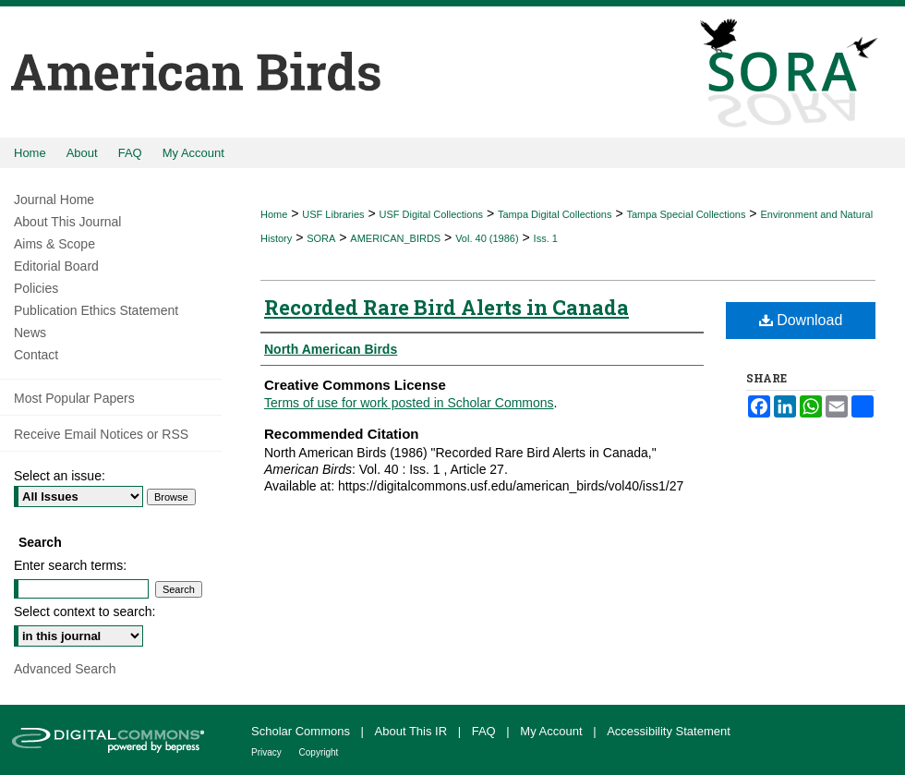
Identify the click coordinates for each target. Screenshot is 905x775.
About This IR (413, 731)
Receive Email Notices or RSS (101, 434)
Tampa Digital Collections (555, 214)
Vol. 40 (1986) (487, 238)
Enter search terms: (70, 565)
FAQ (486, 731)
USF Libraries (333, 214)
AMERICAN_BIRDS (395, 238)
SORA (321, 238)
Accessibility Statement (668, 731)
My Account (552, 731)
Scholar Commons (302, 731)
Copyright (319, 752)
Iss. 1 (546, 238)
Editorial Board (56, 266)
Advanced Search (65, 668)
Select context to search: (84, 611)
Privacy (267, 752)
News (30, 332)
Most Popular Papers (74, 398)
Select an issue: (59, 475)
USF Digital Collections (431, 214)
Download (801, 320)
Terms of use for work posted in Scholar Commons (409, 402)
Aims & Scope (54, 243)
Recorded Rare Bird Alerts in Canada (446, 307)
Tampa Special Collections (685, 214)
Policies (36, 288)
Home (273, 214)
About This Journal (67, 221)
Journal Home (54, 199)
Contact (36, 354)
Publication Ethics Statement (96, 310)
